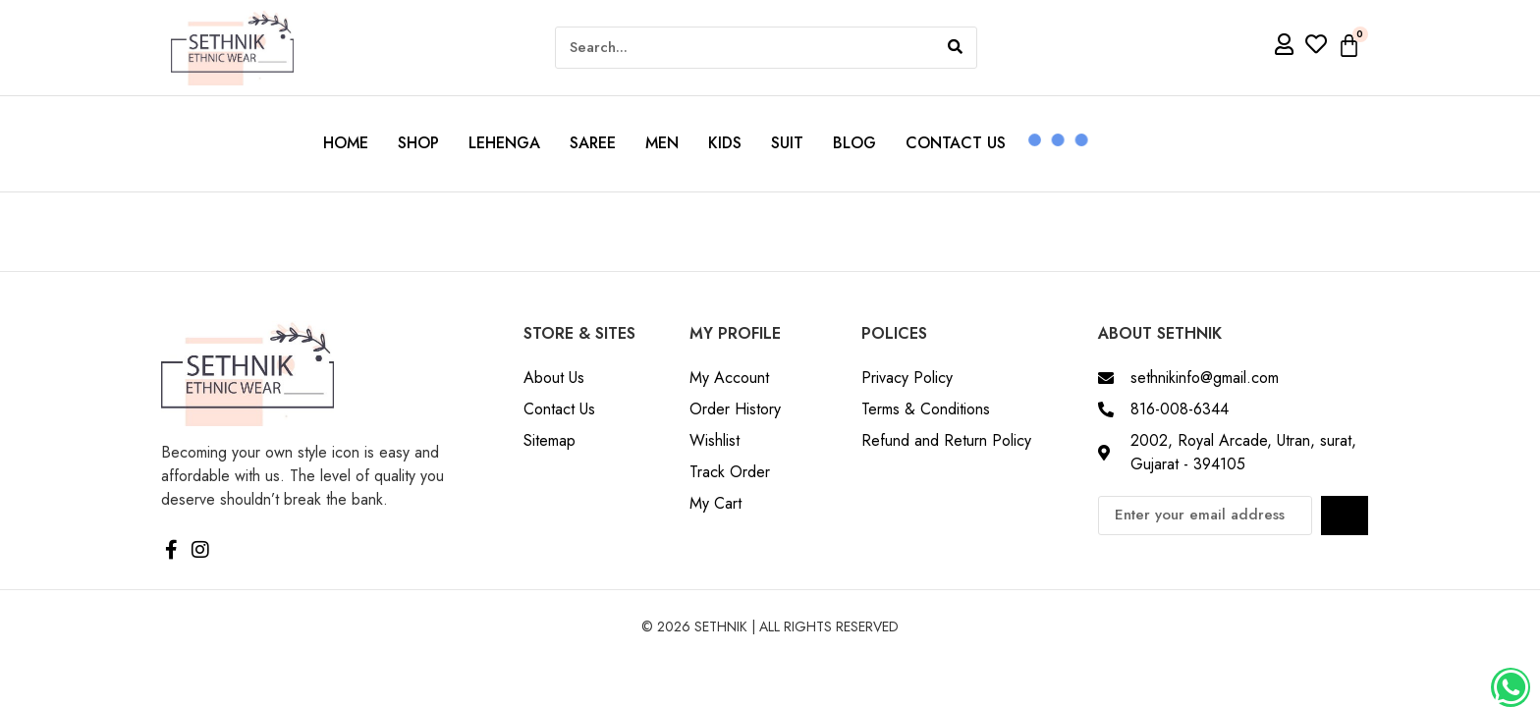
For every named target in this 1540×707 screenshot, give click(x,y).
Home (345, 143)
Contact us (956, 143)
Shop (418, 143)
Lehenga (504, 143)
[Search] (955, 47)
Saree (593, 143)
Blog (854, 143)
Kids (725, 143)
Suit (787, 143)
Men (662, 143)
